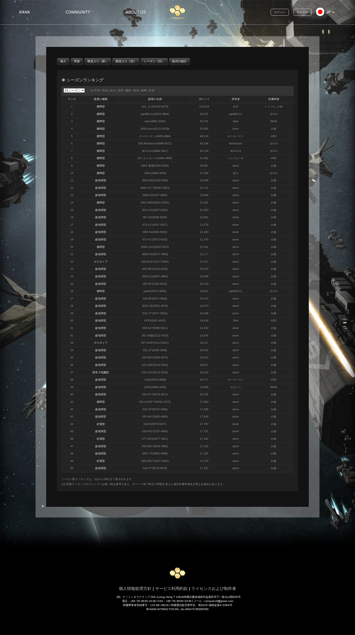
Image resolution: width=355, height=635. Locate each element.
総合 (112, 90)
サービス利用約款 (171, 589)
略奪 (144, 90)
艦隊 (128, 90)
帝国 (105, 90)
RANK (24, 12)
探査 (151, 90)
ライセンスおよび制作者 (213, 589)
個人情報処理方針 (135, 589)
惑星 (120, 90)
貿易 (136, 90)
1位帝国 (95, 90)
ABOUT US (135, 12)
